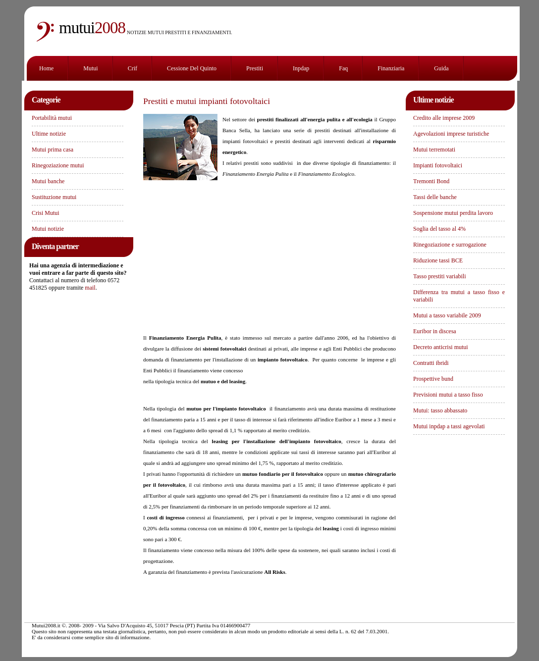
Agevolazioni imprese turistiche (451, 133)
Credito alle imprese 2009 (444, 117)
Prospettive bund (433, 378)
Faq (343, 68)
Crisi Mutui (45, 212)
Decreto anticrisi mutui (440, 347)
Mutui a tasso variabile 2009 (447, 315)
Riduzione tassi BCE (438, 260)
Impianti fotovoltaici (437, 165)
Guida (441, 68)
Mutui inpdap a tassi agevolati (449, 426)
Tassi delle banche (435, 197)
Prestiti (254, 68)
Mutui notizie (48, 228)
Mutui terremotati (434, 149)
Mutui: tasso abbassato (440, 410)
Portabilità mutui (52, 117)
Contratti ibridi (431, 362)
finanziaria (390, 68)
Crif (132, 68)
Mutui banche (48, 181)
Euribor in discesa (434, 331)
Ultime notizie (49, 133)
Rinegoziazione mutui (58, 165)
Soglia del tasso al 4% (439, 228)
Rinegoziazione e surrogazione (449, 244)
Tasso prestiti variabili (439, 276)
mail (90, 287)
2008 (92, 28)
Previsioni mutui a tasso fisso (448, 394)
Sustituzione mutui (54, 197)
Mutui (90, 68)
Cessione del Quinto (191, 68)
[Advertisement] (226, 254)
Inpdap (301, 68)
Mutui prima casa (52, 149)
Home (46, 68)
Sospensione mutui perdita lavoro (453, 212)
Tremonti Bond (431, 181)
